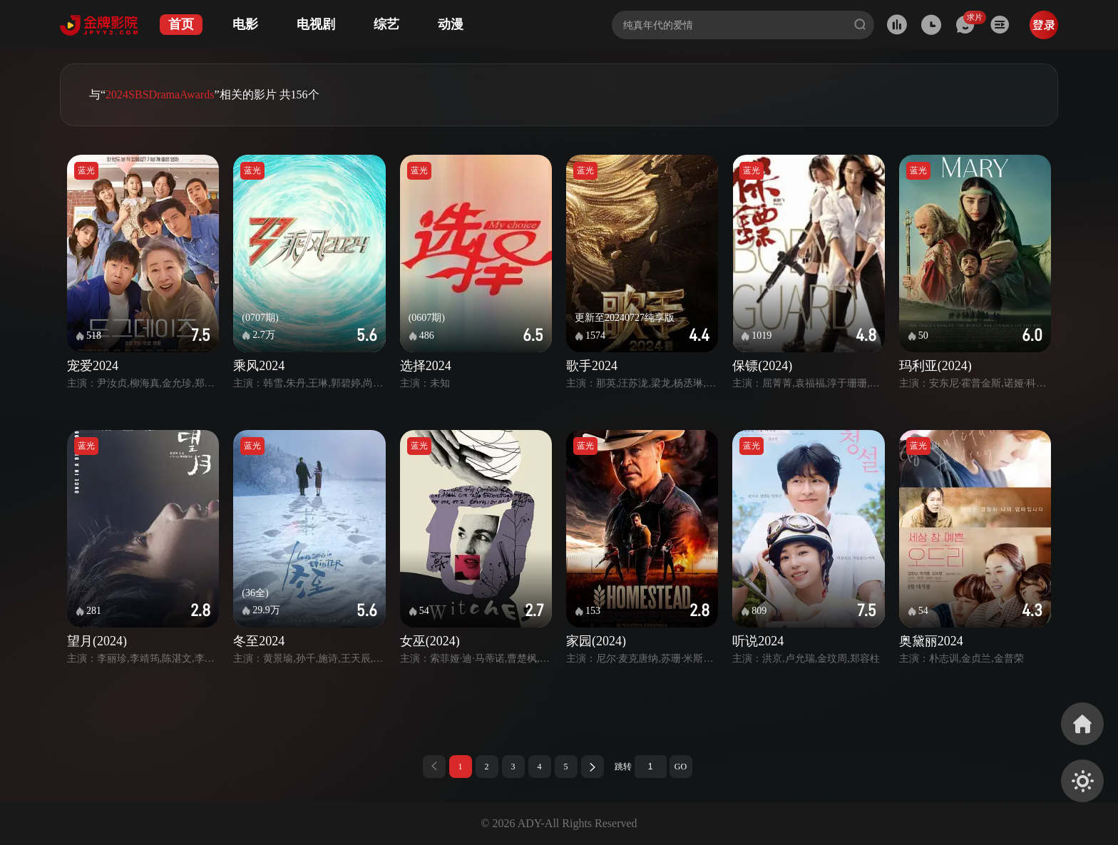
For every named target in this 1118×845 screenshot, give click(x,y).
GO (681, 767)
